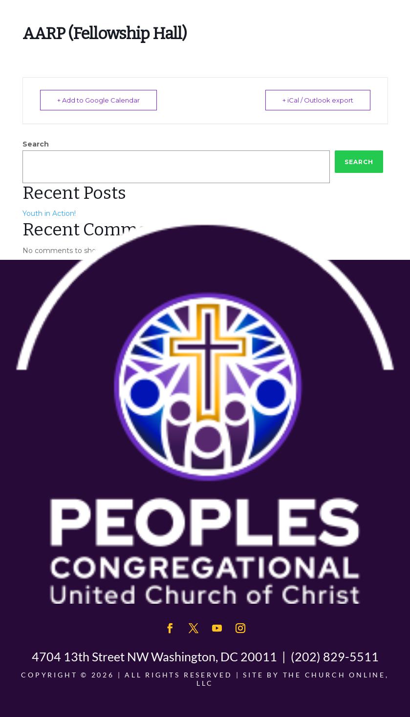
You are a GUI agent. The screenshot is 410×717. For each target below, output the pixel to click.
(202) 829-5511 (335, 656)
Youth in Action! (49, 213)
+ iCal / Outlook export (317, 100)
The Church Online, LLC (292, 679)
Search (35, 144)
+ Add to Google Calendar (98, 100)
